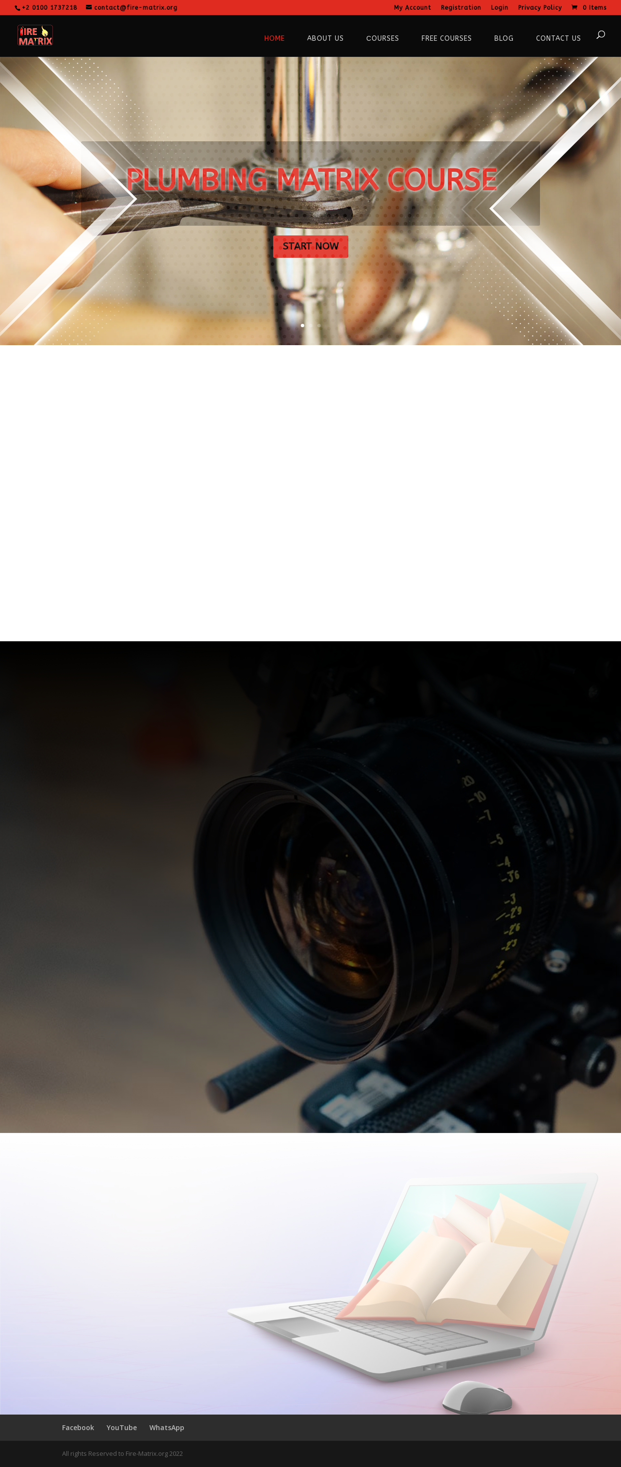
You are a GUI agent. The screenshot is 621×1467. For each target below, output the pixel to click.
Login (499, 8)
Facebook (78, 1427)
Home (274, 38)
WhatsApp (166, 1427)
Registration (461, 8)
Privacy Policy (540, 8)
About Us (325, 38)
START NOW (311, 246)
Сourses (382, 38)
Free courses (447, 38)
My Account (412, 8)
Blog (504, 38)
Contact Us (558, 38)
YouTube (122, 1427)
